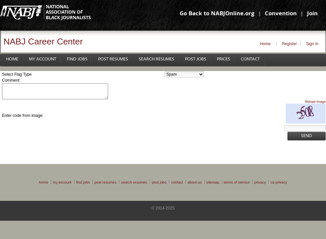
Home (265, 43)
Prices (223, 59)
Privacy (260, 182)
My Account (42, 59)
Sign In (312, 43)
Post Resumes (113, 59)
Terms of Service (237, 182)
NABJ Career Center (43, 41)
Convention (281, 14)
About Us (195, 182)
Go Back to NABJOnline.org (217, 14)
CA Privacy (278, 182)
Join (312, 14)
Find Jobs (77, 59)
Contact (250, 59)
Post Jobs (195, 59)
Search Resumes (156, 59)
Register (289, 43)
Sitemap (212, 182)
